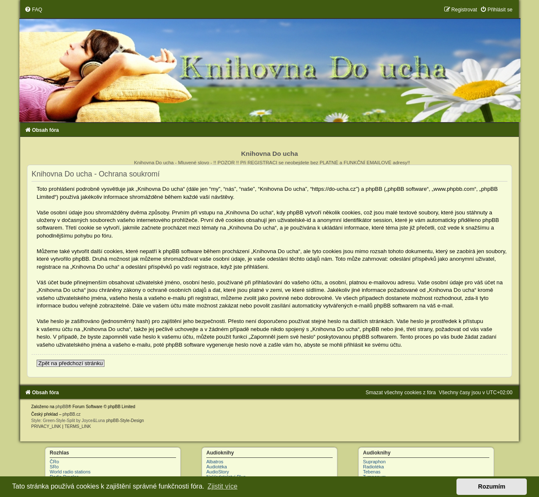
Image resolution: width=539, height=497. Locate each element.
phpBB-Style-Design (125, 420)
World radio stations (70, 471)
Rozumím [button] (491, 486)
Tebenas (372, 471)
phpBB (62, 406)
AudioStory (217, 471)
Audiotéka (216, 466)
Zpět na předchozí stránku (70, 363)
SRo (54, 466)
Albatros (214, 461)
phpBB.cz (71, 414)
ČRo (54, 461)
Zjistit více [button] (222, 486)
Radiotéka (373, 466)
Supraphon (374, 461)
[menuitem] (33, 10)
